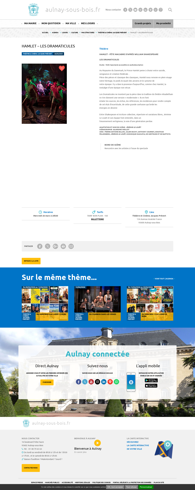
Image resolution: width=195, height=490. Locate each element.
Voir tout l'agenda (164, 279)
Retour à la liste (31, 261)
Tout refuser (131, 487)
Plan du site (159, 483)
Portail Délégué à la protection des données (132, 483)
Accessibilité (67, 483)
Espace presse (37, 483)
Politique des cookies (101, 483)
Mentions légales (82, 483)
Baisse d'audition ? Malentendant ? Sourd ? (43, 459)
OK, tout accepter (115, 487)
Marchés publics (52, 483)
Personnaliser (146, 487)
